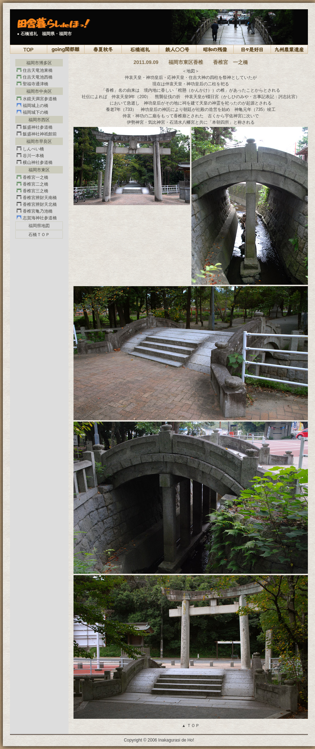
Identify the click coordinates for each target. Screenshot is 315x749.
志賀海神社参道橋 (37, 217)
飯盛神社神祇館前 (37, 134)
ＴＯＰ (191, 725)
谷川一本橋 (30, 155)
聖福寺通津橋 (32, 83)
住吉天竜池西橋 (35, 77)
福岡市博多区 (39, 62)
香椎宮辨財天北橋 (37, 204)
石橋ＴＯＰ (39, 234)
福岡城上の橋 (32, 105)
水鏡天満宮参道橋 (37, 98)
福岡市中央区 (39, 91)
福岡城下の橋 (32, 112)
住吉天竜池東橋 (35, 70)
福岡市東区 (39, 169)
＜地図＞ (190, 71)
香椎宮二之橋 (32, 184)
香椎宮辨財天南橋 (37, 197)
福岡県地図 (39, 225)
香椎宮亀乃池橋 (35, 211)
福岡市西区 (39, 119)
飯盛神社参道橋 (35, 127)
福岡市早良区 (39, 141)
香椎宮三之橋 (32, 190)
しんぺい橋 (30, 148)
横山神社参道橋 (35, 162)
